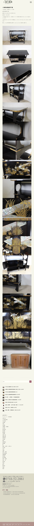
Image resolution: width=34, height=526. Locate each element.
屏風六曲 (4, 436)
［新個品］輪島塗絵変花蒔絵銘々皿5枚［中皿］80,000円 (14, 389)
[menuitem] (30, 2)
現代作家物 (5, 453)
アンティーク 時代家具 (7, 416)
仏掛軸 (4, 422)
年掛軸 (4, 439)
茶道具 (4, 461)
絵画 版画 (5, 458)
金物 (3, 467)
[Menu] (30, 2)
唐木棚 (4, 430)
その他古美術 (5, 419)
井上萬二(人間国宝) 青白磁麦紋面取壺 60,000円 (13, 399)
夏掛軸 (4, 432)
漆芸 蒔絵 (5, 451)
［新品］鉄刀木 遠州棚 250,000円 (11, 407)
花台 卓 (4, 460)
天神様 (4, 433)
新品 (3, 440)
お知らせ (4, 418)
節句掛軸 (4, 457)
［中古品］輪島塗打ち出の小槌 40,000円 (11, 386)
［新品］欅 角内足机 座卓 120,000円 (11, 402)
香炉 (3, 468)
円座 (3, 423)
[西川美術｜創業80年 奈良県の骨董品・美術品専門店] (14, 2)
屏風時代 (4, 437)
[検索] (17, 382)
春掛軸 (4, 443)
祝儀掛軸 (4, 454)
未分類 (4, 447)
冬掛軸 (4, 425)
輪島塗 (4, 465)
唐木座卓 (4, 429)
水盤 (3, 450)
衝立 (3, 464)
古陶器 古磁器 (5, 426)
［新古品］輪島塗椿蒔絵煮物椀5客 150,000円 (12, 394)
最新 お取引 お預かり (7, 446)
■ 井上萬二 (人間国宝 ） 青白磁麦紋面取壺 (12, 397)
